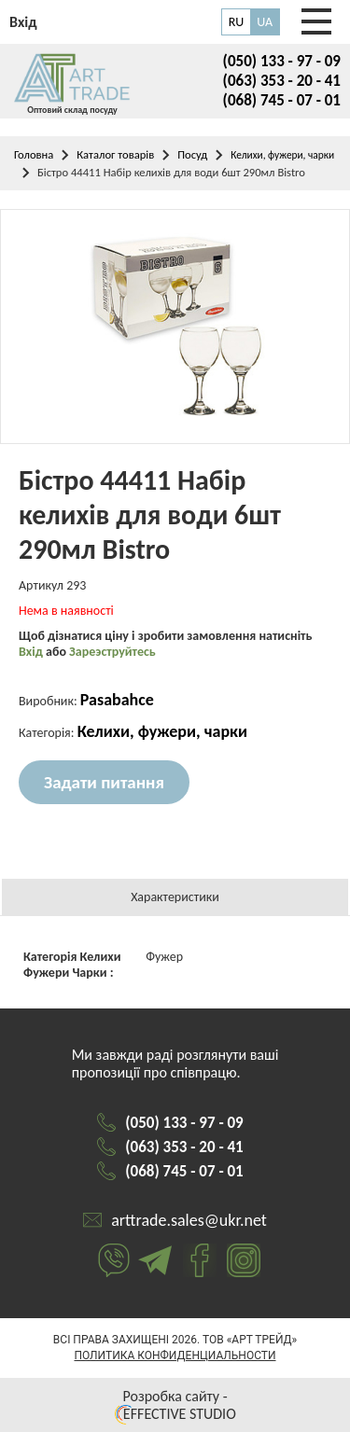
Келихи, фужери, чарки (282, 154)
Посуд (192, 154)
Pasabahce (117, 699)
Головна (33, 154)
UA (265, 22)
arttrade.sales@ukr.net (189, 1220)
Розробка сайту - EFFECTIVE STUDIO (174, 1405)
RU (237, 22)
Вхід (32, 652)
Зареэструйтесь (112, 652)
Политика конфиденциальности (174, 1355)
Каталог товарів (115, 154)
